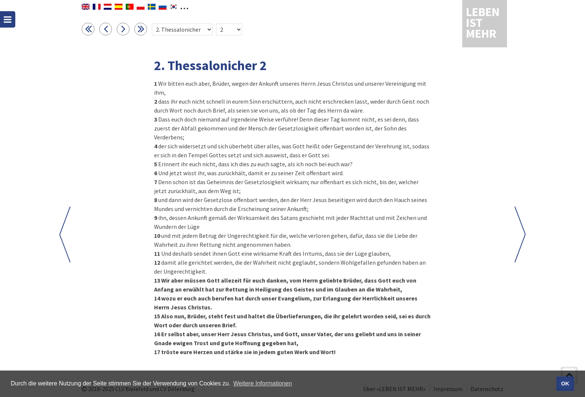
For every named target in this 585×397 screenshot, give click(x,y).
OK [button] (565, 384)
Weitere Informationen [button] (262, 383)
